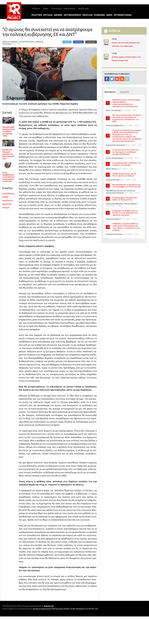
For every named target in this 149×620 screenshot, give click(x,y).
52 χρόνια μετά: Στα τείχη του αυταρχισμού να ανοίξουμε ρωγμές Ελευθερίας (125, 152)
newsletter (127, 79)
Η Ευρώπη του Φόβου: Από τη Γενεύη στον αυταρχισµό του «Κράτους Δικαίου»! (125, 213)
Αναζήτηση (83, 8)
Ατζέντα (36, 8)
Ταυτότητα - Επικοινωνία (63, 8)
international (123, 15)
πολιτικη (36, 15)
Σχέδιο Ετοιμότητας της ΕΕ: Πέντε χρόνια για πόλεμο (124, 174)
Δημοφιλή (124, 92)
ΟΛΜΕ (5, 197)
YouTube (117, 79)
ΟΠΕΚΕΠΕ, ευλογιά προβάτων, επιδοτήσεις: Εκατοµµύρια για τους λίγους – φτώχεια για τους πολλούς (126, 226)
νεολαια (88, 15)
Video (45, 8)
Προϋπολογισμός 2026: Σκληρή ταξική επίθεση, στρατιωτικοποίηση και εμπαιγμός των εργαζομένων (126, 103)
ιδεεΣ (109, 15)
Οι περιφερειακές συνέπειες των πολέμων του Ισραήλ (126, 164)
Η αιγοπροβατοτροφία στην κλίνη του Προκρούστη (124, 198)
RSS (122, 79)
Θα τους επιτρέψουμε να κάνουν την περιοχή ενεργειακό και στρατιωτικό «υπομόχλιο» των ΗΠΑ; (126, 118)
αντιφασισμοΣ (72, 15)
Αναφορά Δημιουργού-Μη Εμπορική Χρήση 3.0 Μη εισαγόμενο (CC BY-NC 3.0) (65, 609)
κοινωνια (99, 15)
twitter (112, 79)
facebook (106, 79)
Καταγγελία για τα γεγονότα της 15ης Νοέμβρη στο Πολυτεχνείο (126, 185)
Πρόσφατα (110, 92)
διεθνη (58, 15)
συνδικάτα (7, 200)
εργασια (48, 15)
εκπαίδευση (8, 193)
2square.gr (49, 606)
